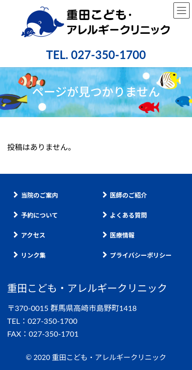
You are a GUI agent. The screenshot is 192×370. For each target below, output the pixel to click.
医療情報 (118, 235)
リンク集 (29, 255)
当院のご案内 (35, 195)
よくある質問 (124, 215)
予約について (35, 215)
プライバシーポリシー (137, 255)
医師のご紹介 (124, 195)
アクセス (29, 235)
